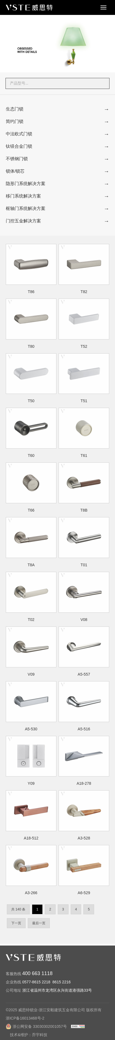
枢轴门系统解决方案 (25, 208)
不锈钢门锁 (17, 158)
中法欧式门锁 (19, 133)
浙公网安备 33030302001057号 (36, 1030)
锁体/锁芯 (15, 171)
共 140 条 (18, 909)
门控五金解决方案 (23, 220)
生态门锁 (14, 109)
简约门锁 (14, 121)
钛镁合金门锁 (19, 146)
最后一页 (38, 923)
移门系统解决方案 (23, 196)
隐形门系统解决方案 (25, 183)
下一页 (16, 923)
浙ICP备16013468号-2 (25, 1021)
